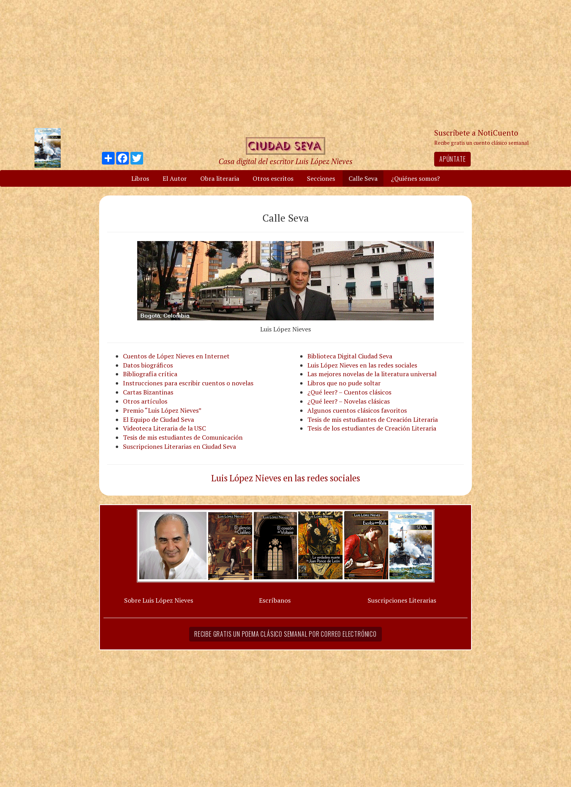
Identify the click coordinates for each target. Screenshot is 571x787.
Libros (140, 178)
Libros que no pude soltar (344, 383)
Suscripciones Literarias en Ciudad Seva (179, 446)
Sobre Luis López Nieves (158, 600)
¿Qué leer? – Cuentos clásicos (349, 392)
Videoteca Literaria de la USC (164, 428)
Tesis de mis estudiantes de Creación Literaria (372, 419)
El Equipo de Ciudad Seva (158, 419)
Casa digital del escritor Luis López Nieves (285, 161)
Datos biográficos (148, 365)
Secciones (321, 178)
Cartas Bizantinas (148, 392)
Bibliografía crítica (150, 374)
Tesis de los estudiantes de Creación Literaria (371, 428)
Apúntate (452, 159)
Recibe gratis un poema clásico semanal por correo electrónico (285, 634)
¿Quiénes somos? (415, 178)
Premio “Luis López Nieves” (162, 410)
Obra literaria (219, 178)
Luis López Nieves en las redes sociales (362, 365)
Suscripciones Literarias (402, 600)
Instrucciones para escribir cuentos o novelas (188, 383)
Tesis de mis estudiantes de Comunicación (183, 437)
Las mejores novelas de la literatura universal (372, 374)
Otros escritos (273, 178)
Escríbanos (275, 600)
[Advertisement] (285, 63)
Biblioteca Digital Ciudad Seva (349, 356)
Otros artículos (145, 401)
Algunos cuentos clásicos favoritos (357, 410)
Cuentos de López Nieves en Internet (176, 356)
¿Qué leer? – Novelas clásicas (348, 401)
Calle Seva (363, 178)
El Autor (175, 178)
